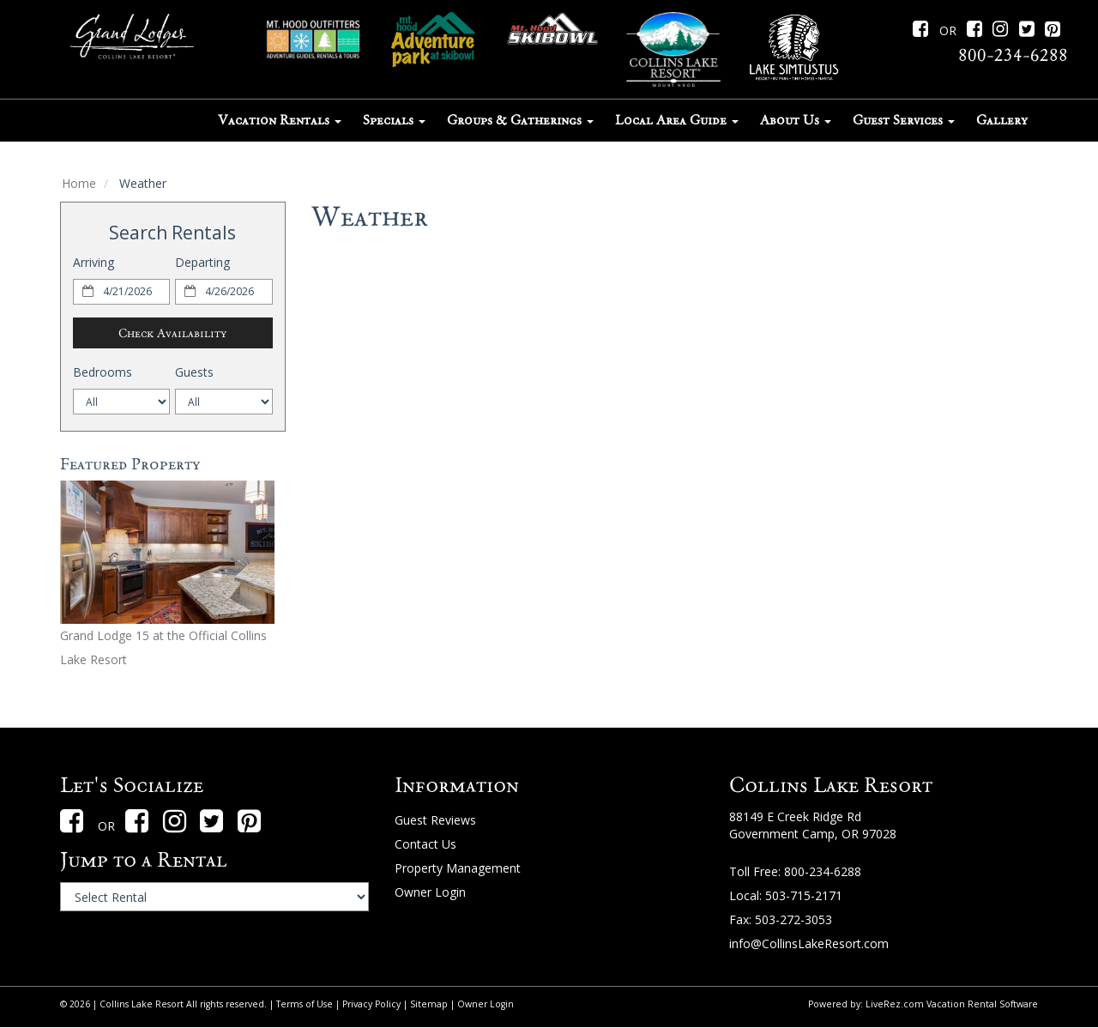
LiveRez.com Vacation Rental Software (952, 1004)
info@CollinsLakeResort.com (809, 943)
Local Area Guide (677, 120)
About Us (795, 120)
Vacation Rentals (279, 120)
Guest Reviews (435, 820)
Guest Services (904, 120)
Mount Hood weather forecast (674, 683)
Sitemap (429, 1004)
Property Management (458, 868)
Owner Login (430, 892)
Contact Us (425, 844)
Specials (394, 120)
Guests (194, 372)
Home (79, 183)
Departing (202, 262)
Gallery (1002, 120)
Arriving (93, 262)
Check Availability (172, 333)
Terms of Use (304, 1004)
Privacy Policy (371, 1004)
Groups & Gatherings (520, 120)
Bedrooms (102, 372)
